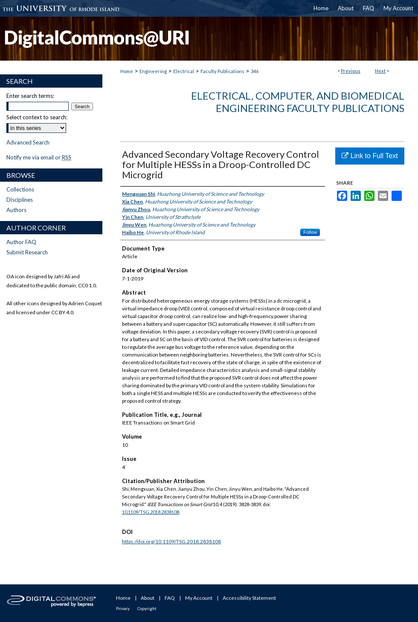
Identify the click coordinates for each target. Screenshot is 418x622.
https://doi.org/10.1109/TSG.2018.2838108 (171, 541)
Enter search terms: (30, 95)
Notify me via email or (38, 157)
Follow (310, 232)
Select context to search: (36, 117)
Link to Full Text (370, 155)
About (147, 598)
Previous (350, 71)
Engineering (153, 71)
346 (254, 71)
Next (380, 71)
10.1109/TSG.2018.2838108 (150, 512)
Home (126, 71)
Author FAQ (21, 242)
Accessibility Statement (249, 598)
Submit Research (27, 252)
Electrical (183, 71)
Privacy (123, 608)
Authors (16, 209)
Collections (20, 189)
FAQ (170, 598)
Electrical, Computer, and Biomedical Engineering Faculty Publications (297, 101)
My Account (198, 598)
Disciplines (19, 199)
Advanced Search (27, 142)
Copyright (147, 608)
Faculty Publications (222, 71)
